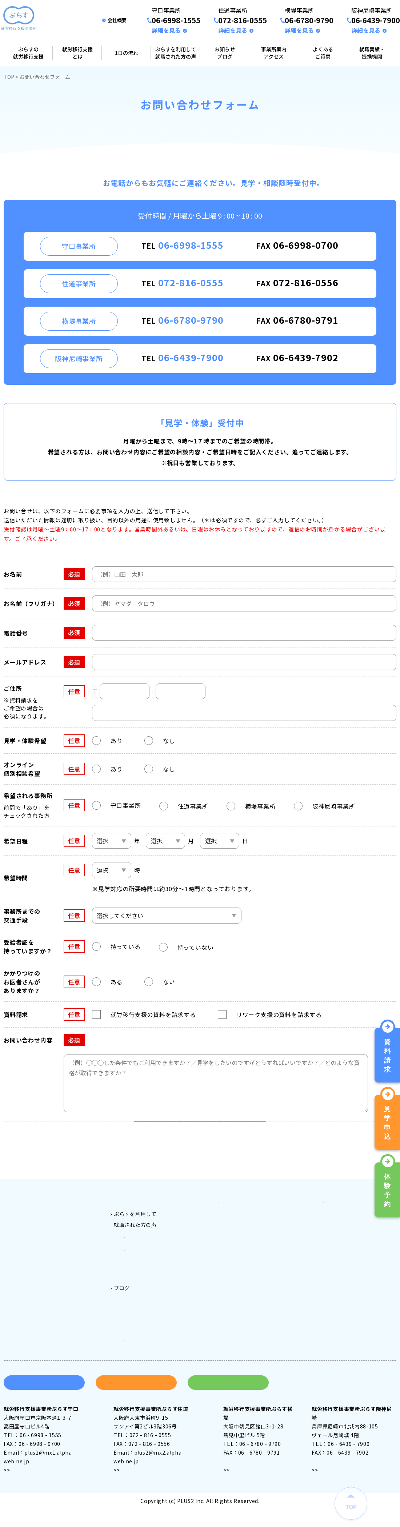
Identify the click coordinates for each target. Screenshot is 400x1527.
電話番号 (16, 633)
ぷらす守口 (137, 1273)
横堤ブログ (137, 1349)
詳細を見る (166, 30)
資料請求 (44, 1403)
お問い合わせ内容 (28, 1040)
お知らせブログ (225, 52)
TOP (9, 76)
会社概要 (117, 20)
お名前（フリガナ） (31, 603)
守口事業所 (242, 1251)
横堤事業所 (242, 1273)
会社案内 (334, 1251)
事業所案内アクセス (274, 52)
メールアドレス (25, 662)
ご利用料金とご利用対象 (143, 1240)
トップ (17, 1240)
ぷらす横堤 (137, 1295)
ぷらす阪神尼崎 (143, 1306)
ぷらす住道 (137, 1284)
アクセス (20, 1490)
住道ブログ (137, 1339)
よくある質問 (339, 1240)
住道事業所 (242, 1262)
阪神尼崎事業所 (248, 1284)
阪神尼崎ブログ (143, 1360)
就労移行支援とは (77, 52)
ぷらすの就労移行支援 (28, 52)
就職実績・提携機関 (372, 52)
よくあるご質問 (323, 52)
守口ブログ (137, 1328)
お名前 (13, 574)
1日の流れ (126, 52)
